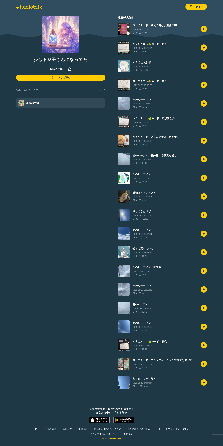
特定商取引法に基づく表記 (107, 429)
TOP (34, 429)
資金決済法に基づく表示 (140, 429)
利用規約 (128, 434)
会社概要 (67, 429)
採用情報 (82, 429)
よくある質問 (50, 429)
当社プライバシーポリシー (104, 434)
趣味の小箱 (56, 68)
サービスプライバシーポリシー (175, 429)
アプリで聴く (60, 78)
